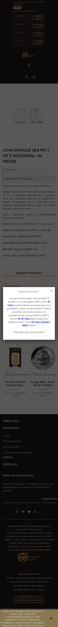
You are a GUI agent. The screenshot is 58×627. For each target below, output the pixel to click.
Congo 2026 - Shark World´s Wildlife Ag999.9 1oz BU (43, 384)
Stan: (7, 323)
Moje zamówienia (12, 441)
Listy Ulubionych (11, 447)
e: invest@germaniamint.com (29, 596)
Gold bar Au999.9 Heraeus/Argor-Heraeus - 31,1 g (15, 384)
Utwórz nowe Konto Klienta (17, 453)
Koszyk (6, 436)
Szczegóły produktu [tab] (29, 273)
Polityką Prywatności (33, 625)
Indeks (8, 286)
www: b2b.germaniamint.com (29, 600)
